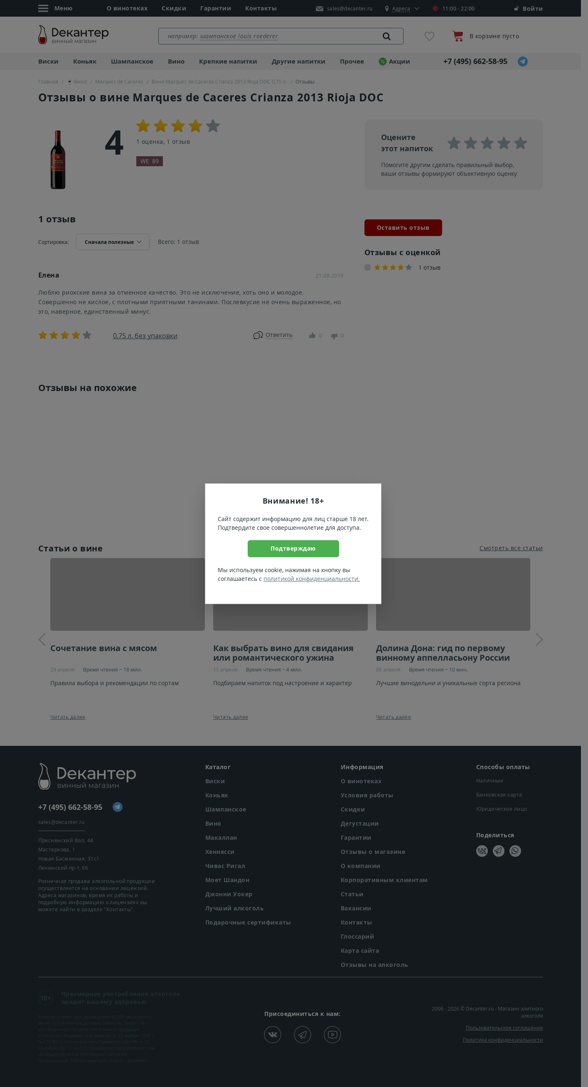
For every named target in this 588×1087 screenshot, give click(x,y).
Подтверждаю (293, 548)
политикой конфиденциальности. (311, 579)
